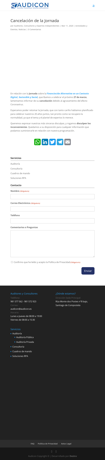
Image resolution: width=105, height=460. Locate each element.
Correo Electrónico (25, 203)
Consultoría (16, 168)
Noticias (22, 29)
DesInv (73, 456)
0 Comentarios (34, 29)
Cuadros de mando (20, 173)
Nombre (19, 191)
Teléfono (15, 215)
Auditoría (15, 163)
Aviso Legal (66, 443)
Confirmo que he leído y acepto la (47, 262)
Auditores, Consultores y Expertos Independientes (36, 25)
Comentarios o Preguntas (24, 227)
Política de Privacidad (59, 262)
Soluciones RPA (18, 178)
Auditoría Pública (25, 337)
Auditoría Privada (25, 341)
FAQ (32, 443)
